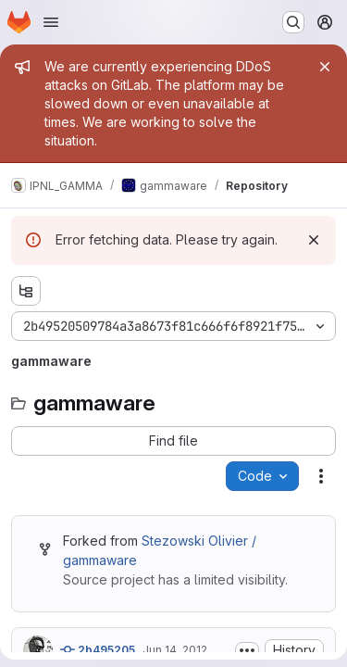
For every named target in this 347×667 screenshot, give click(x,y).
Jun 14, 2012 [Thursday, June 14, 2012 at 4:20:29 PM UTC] (175, 650)
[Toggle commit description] (247, 650)
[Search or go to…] (293, 22)
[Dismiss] (314, 240)
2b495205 (97, 649)
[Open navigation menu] (51, 22)
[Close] (325, 67)
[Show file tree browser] (26, 291)
